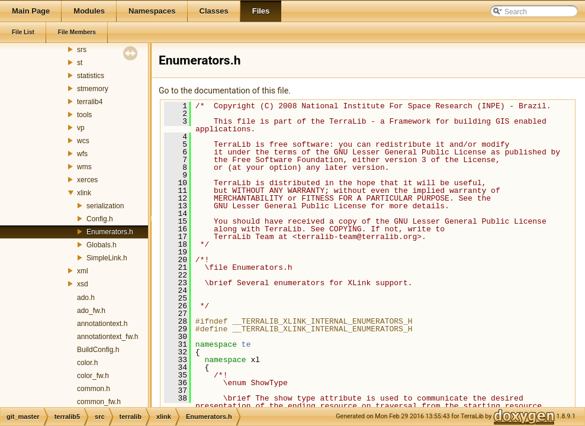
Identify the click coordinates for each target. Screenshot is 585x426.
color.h (87, 363)
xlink (84, 193)
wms (84, 167)
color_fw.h (93, 376)
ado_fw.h (91, 310)
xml (82, 271)
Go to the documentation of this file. (225, 90)
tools (84, 115)
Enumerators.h (109, 232)
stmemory (92, 89)
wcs (83, 141)
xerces (87, 180)
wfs (82, 154)
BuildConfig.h (98, 350)
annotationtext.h (102, 324)
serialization (105, 206)
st (79, 63)
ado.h (86, 297)
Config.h (99, 219)
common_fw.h (99, 402)
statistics (90, 76)
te (246, 344)
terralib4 (89, 102)
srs (81, 50)
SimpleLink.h (106, 258)
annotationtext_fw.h (107, 337)
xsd (82, 284)
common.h (93, 389)
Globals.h (101, 245)
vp (81, 128)
